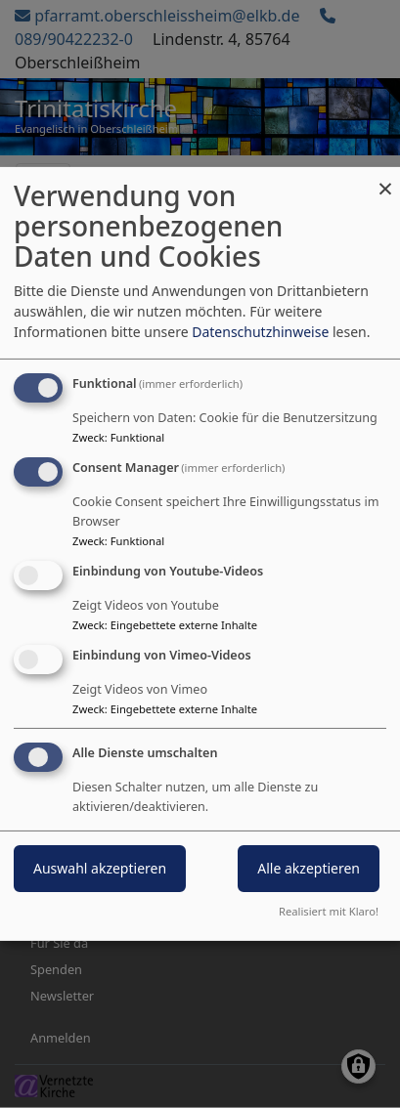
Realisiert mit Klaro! (328, 911)
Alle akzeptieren (308, 868)
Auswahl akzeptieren (99, 868)
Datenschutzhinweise (260, 331)
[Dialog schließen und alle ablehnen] (385, 179)
